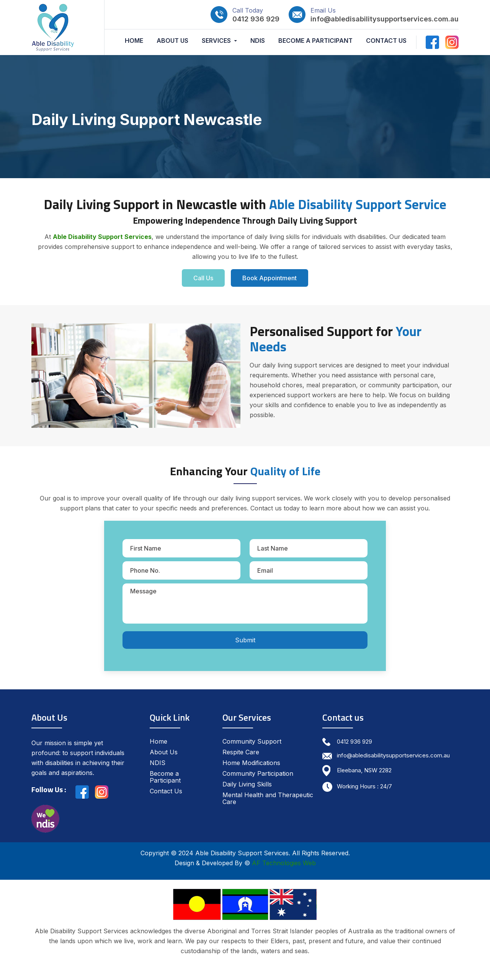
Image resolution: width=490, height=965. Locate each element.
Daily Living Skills (247, 784)
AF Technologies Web (284, 863)
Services (216, 40)
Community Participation (257, 773)
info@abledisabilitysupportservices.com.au (384, 19)
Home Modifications (251, 762)
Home (134, 40)
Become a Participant (315, 40)
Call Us (203, 278)
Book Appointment (269, 278)
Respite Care (240, 752)
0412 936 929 (255, 19)
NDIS (257, 40)
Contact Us (386, 40)
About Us (172, 40)
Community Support (251, 741)
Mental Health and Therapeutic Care (267, 798)
